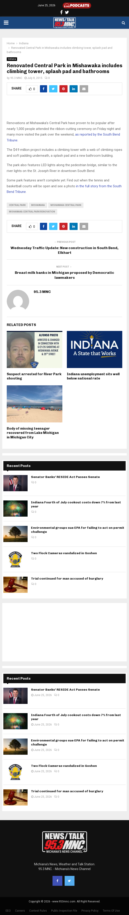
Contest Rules (38, 910)
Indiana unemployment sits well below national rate (93, 376)
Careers (20, 910)
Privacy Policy (89, 910)
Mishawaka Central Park (65, 205)
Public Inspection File (64, 910)
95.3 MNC (16, 78)
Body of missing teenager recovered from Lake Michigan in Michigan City (33, 432)
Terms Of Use (111, 910)
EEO (8, 910)
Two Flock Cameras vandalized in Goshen (64, 553)
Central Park (17, 205)
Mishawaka (38, 205)
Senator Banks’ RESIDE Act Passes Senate (65, 477)
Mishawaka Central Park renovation (32, 211)
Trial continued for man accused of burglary (67, 578)
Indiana (12, 59)
